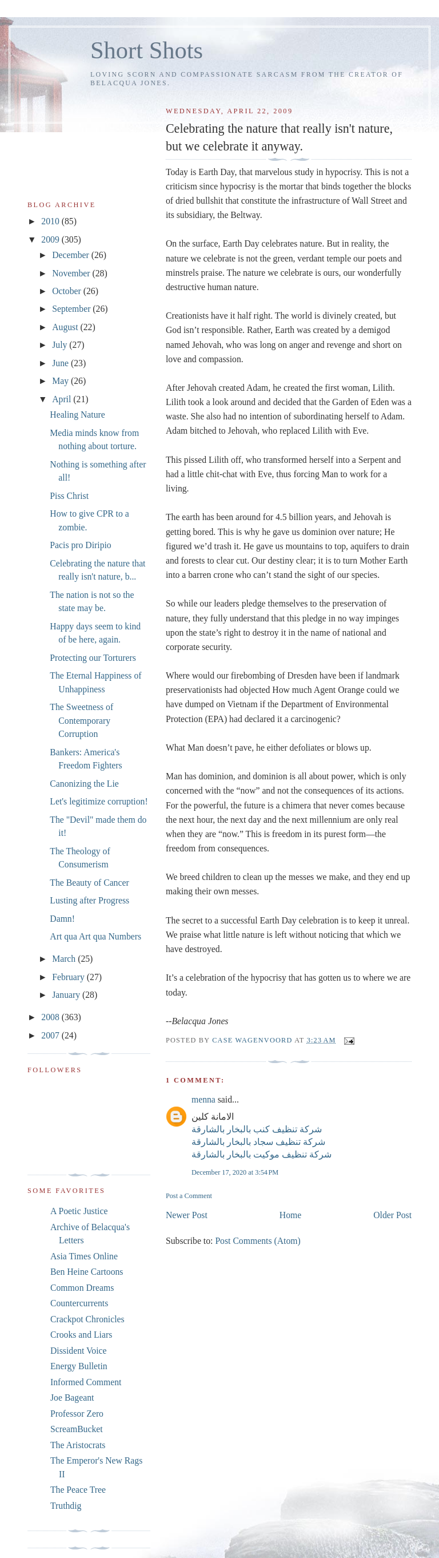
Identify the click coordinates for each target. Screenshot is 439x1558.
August (66, 327)
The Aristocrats (77, 1445)
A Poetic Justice (78, 1211)
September (72, 309)
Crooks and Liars (81, 1334)
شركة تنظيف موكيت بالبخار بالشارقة (261, 1154)
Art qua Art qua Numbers (95, 936)
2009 (51, 239)
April (62, 399)
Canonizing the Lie (84, 783)
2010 (51, 221)
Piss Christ (69, 496)
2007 (51, 1035)
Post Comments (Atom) (257, 1241)
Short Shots (146, 50)
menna (203, 1099)
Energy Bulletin (78, 1366)
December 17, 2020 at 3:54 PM (234, 1172)
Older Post (392, 1215)
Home (290, 1215)
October (67, 291)
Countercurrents (79, 1303)
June (61, 363)
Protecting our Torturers (93, 658)
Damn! (62, 918)
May (61, 381)
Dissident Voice (78, 1350)
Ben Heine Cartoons (86, 1271)
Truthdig (65, 1506)
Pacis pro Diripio (80, 545)
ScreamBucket (76, 1429)
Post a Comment (189, 1196)
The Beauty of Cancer (89, 882)
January (67, 995)
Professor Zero (76, 1413)
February (69, 977)
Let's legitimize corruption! (98, 801)
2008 (51, 1017)
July (60, 345)
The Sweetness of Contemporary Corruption (81, 720)
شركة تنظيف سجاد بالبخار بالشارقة (258, 1142)
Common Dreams (82, 1288)
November (72, 273)
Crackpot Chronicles (87, 1319)
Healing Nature (77, 414)
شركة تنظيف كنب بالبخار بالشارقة (256, 1129)
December (71, 255)
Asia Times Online (84, 1256)
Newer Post (186, 1215)
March (65, 959)
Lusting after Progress (89, 900)
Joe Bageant (72, 1397)
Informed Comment (85, 1382)
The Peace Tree (78, 1489)
